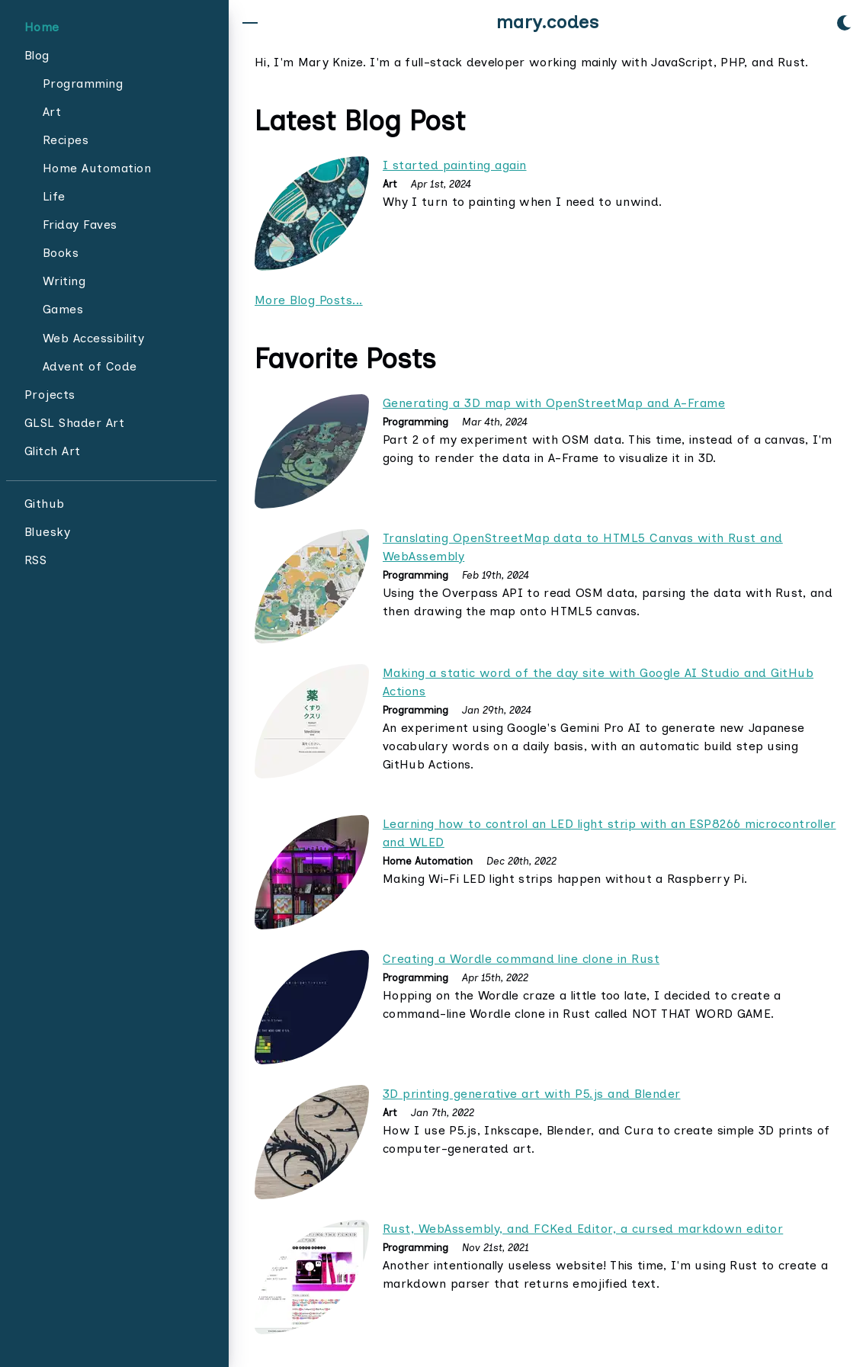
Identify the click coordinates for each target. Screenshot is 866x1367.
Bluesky (47, 532)
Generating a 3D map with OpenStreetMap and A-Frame (554, 403)
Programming (83, 83)
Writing (64, 281)
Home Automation (97, 168)
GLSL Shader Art (74, 423)
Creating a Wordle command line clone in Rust (521, 958)
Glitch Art (52, 451)
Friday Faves (80, 224)
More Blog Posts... (309, 300)
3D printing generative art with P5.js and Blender (532, 1093)
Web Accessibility (93, 338)
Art (52, 111)
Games (63, 309)
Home (41, 27)
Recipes (65, 140)
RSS (35, 560)
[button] (250, 23)
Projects (49, 394)
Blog (37, 55)
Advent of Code (90, 366)
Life (54, 196)
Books (61, 252)
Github (44, 503)
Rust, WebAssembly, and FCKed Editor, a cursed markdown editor (583, 1228)
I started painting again (455, 165)
